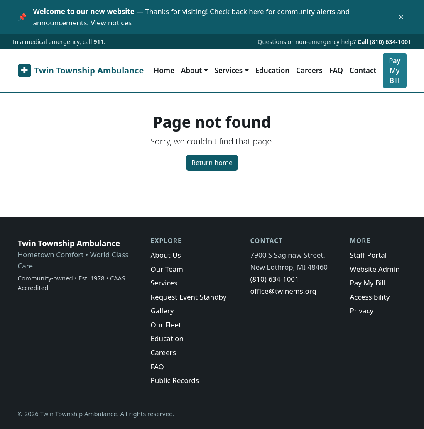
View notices (111, 22)
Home (164, 70)
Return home (212, 162)
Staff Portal (368, 255)
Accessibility (370, 297)
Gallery (162, 310)
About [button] (191, 70)
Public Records (174, 380)
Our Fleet (165, 324)
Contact (363, 70)
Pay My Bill (394, 70)
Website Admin (374, 269)
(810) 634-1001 (274, 279)
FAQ (336, 70)
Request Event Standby (188, 297)
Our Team (166, 269)
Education (272, 70)
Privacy (361, 310)
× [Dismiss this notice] (401, 17)
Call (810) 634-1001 (384, 42)
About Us (165, 255)
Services (163, 283)
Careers (309, 70)
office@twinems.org (283, 291)
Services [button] (229, 70)
